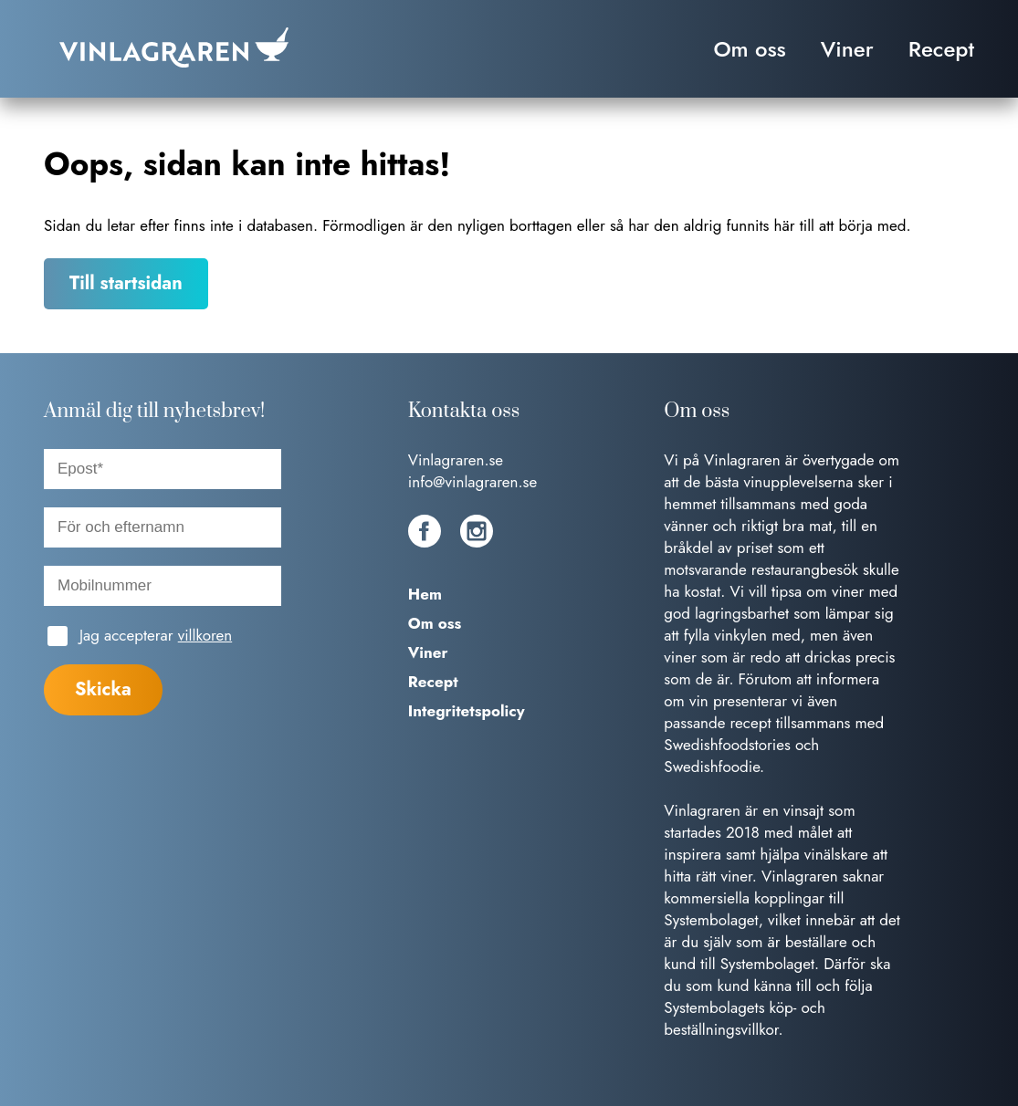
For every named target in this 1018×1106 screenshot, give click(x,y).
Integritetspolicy (466, 711)
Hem (425, 594)
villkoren (205, 635)
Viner (847, 49)
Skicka (103, 689)
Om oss (749, 49)
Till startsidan (126, 283)
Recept (941, 49)
